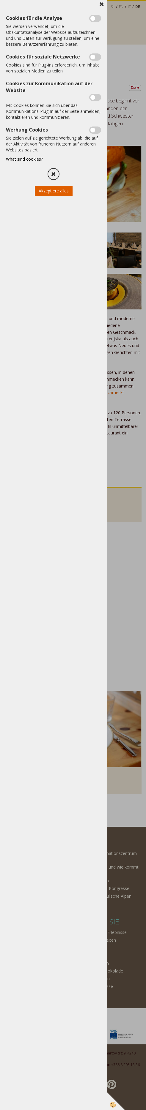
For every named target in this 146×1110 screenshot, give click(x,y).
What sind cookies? (24, 159)
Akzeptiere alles (54, 191)
